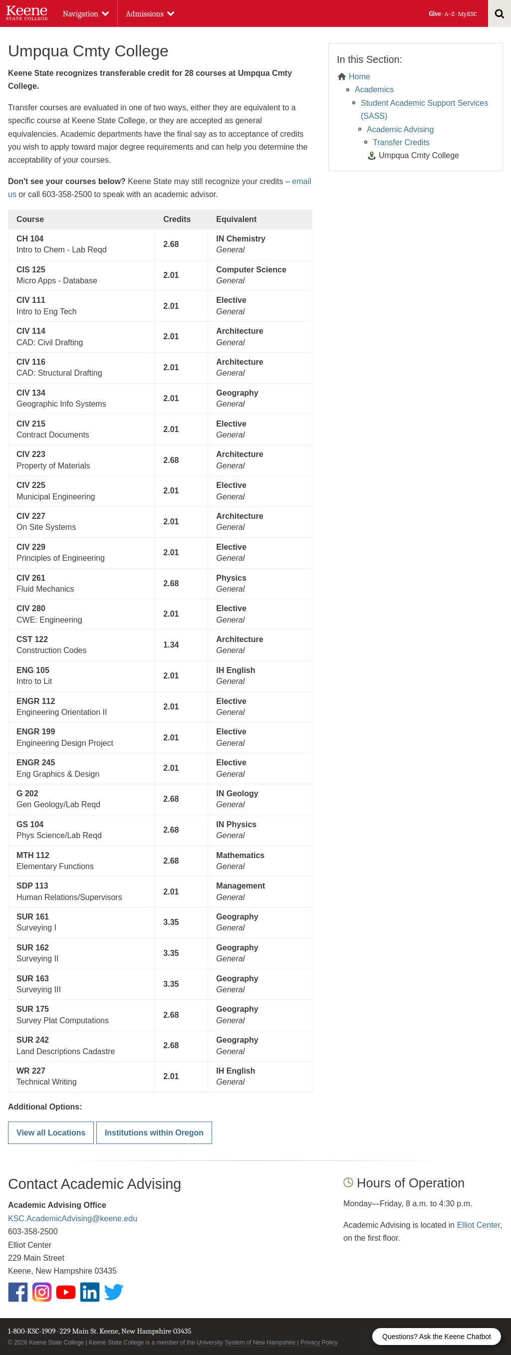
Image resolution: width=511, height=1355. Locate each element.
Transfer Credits (401, 142)
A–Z (450, 13)
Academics (374, 89)
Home (359, 76)
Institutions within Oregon (154, 1133)
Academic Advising (400, 129)
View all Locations (50, 1133)
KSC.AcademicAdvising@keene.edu (72, 1218)
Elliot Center (478, 1225)
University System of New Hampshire (246, 1342)
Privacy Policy (319, 1342)
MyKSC (467, 13)
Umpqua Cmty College (419, 155)
